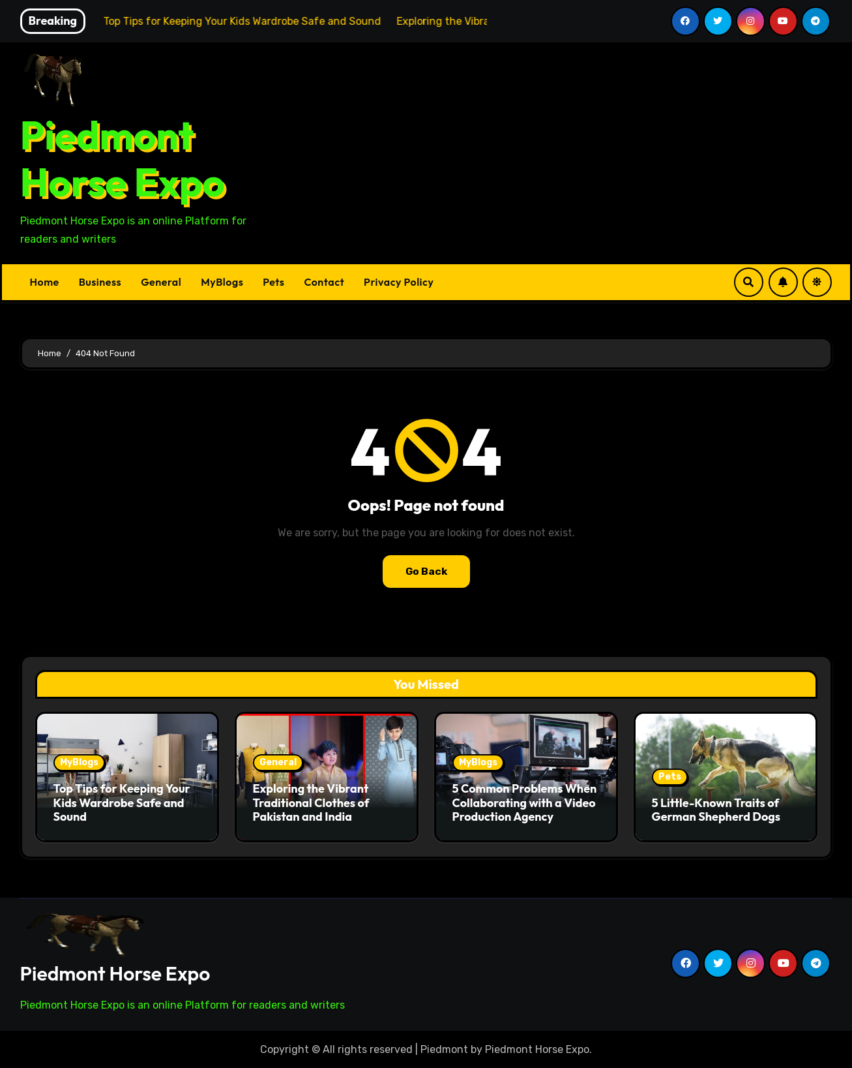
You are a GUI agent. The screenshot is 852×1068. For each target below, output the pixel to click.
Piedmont (444, 1049)
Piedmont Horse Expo (122, 158)
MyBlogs (222, 281)
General (161, 281)
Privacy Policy (398, 281)
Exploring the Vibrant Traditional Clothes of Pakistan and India (311, 802)
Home (44, 281)
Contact (324, 281)
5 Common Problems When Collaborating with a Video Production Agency (524, 802)
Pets (273, 281)
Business (100, 281)
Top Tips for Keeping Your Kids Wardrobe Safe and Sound (121, 802)
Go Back (426, 571)
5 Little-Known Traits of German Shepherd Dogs (716, 810)
